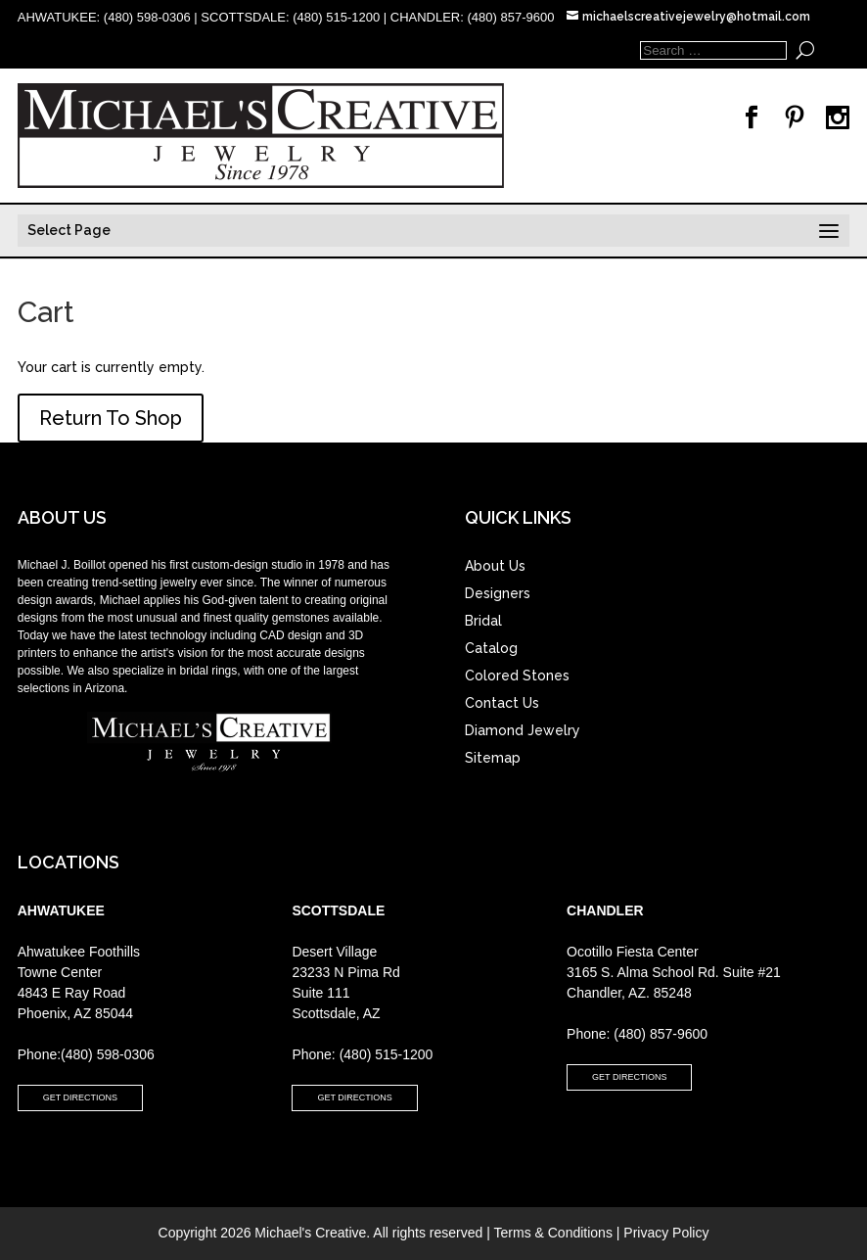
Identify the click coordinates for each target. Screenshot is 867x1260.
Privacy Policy (665, 1232)
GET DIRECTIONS (80, 1097)
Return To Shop (110, 418)
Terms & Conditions (553, 1232)
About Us (495, 566)
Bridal (483, 621)
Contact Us (502, 703)
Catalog (491, 648)
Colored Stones (517, 675)
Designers (497, 593)
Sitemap (493, 758)
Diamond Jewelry (522, 730)
